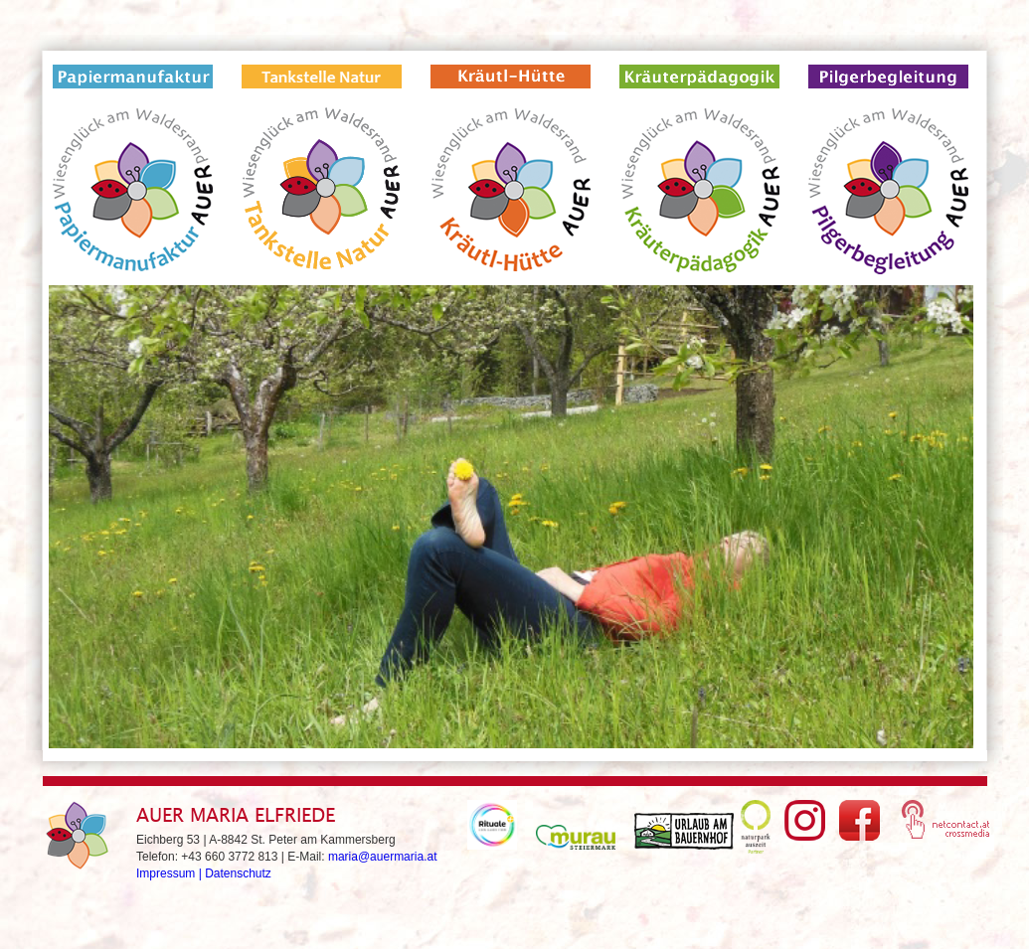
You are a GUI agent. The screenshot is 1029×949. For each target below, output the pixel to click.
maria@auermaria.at (382, 857)
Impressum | (170, 873)
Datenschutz (238, 873)
